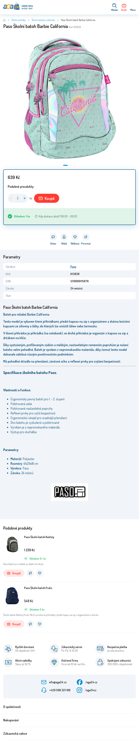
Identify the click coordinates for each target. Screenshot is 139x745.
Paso (73, 266)
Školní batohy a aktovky (43, 19)
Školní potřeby (18, 19)
